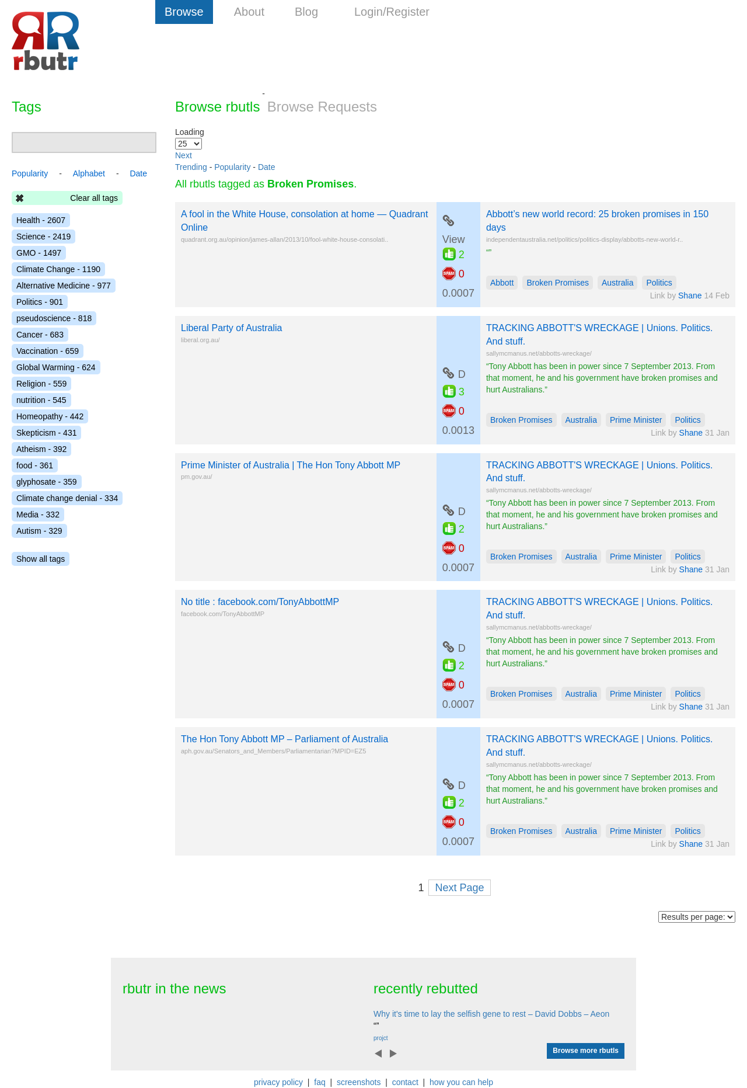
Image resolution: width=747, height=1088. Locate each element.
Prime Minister (636, 420)
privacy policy (278, 1082)
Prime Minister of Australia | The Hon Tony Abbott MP (290, 465)
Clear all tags (94, 198)
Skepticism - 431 (46, 432)
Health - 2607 (40, 220)
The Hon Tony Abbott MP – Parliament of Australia (284, 739)
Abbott (502, 282)
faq (319, 1082)
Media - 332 (38, 514)
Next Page (459, 888)
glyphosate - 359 (46, 481)
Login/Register (392, 11)
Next (183, 155)
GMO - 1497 (38, 253)
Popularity (232, 167)
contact (405, 1082)
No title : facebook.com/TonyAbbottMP (260, 602)
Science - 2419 (43, 236)
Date (266, 167)
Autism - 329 (39, 531)
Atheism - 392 (41, 449)
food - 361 (34, 465)
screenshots (359, 1082)
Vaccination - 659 (47, 351)
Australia (617, 282)
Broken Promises (557, 282)
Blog (306, 11)
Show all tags (40, 559)
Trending (191, 167)
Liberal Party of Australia (231, 328)
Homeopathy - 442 (49, 416)
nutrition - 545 (41, 400)
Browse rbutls (217, 106)
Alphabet (89, 173)
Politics (659, 282)
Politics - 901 (39, 302)
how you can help (461, 1082)
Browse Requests (322, 106)
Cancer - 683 (40, 334)
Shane (689, 295)
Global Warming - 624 (56, 367)
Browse (184, 11)
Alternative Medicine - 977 (63, 285)
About (249, 11)
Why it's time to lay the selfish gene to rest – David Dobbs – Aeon (491, 1014)
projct (381, 1038)
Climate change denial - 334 (67, 498)
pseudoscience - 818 (54, 318)
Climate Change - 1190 (58, 269)
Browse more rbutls (586, 1051)
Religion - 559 (41, 383)
